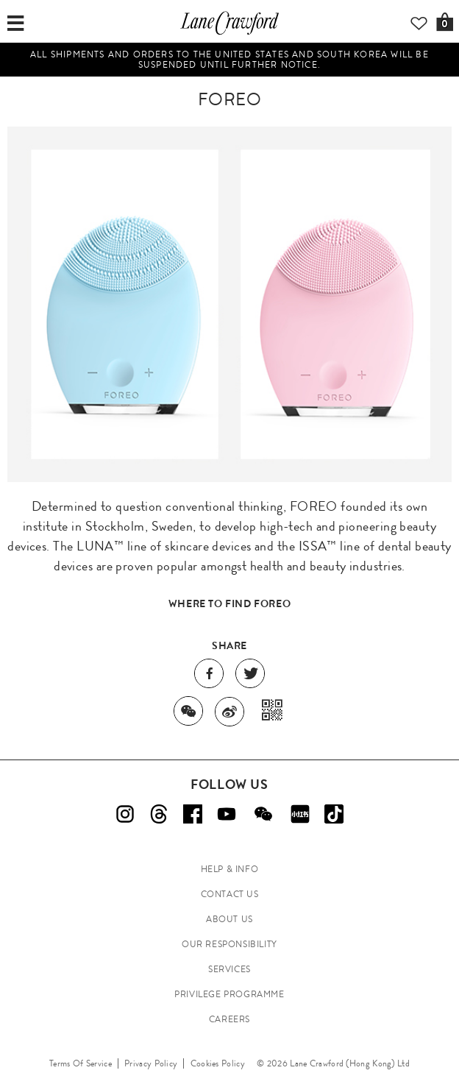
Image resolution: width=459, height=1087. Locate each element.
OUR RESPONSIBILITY (229, 944)
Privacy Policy (150, 1063)
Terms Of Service (80, 1063)
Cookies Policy (218, 1063)
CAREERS (229, 1019)
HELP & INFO (230, 869)
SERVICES (229, 969)
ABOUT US (229, 919)
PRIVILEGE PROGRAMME (229, 994)
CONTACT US (230, 894)
